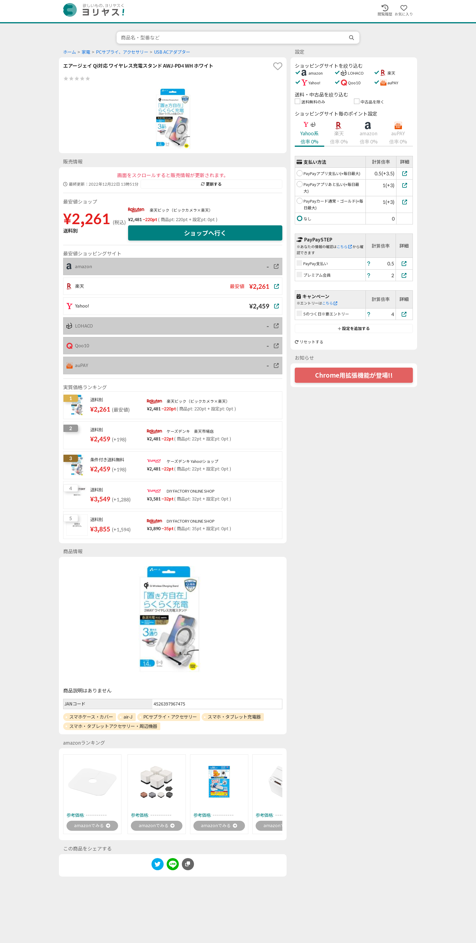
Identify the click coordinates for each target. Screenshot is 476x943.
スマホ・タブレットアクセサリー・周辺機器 (113, 726)
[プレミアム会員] (404, 275)
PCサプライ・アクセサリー (170, 716)
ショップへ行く (205, 233)
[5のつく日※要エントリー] (404, 314)
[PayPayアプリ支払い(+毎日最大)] (404, 173)
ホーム (69, 52)
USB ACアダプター (172, 52)
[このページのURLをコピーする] (188, 865)
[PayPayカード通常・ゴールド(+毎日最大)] (404, 202)
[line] (172, 866)
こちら (344, 246)
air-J (128, 716)
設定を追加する (354, 328)
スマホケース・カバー (91, 716)
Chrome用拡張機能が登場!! (354, 375)
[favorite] (277, 66)
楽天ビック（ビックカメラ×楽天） (181, 210)
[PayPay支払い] (404, 263)
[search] (352, 38)
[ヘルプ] (368, 263)
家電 (86, 52)
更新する (211, 184)
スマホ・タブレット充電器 (234, 716)
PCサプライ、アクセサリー (122, 52)
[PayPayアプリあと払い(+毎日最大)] (404, 185)
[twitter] (157, 866)
